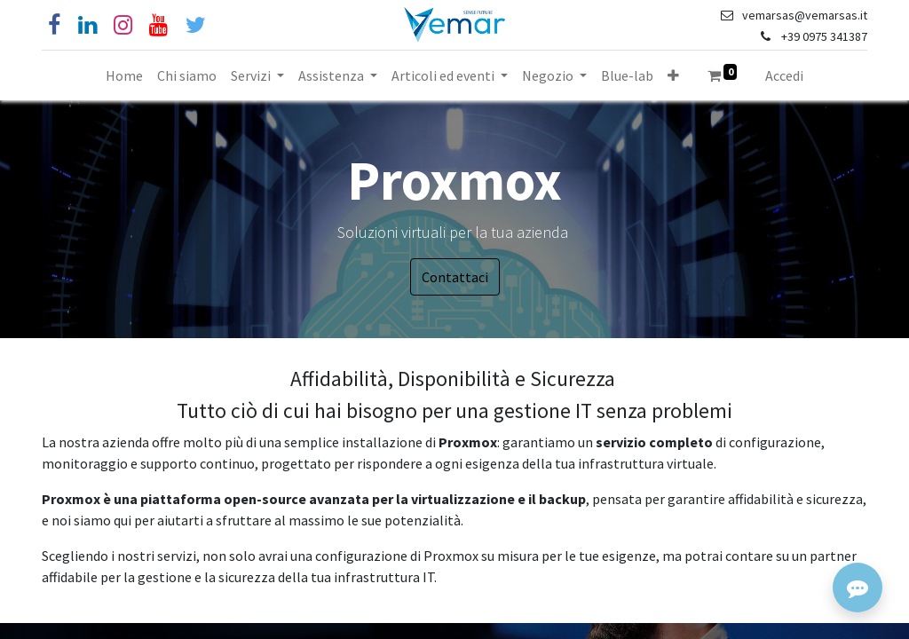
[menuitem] (124, 75)
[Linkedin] (87, 25)
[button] (673, 75)
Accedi (784, 75)
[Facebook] (54, 25)
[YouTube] (158, 25)
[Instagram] (123, 25)
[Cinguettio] (195, 25)
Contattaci (455, 277)
